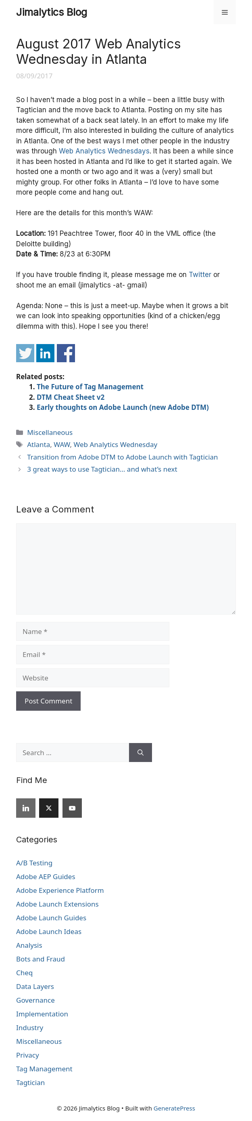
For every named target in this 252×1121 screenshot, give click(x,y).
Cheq (24, 972)
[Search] (140, 752)
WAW (62, 444)
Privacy (27, 1055)
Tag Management (44, 1068)
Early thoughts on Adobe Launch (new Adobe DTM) (123, 407)
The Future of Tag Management (90, 386)
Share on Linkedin (45, 353)
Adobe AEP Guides (45, 876)
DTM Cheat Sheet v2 (70, 397)
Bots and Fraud (40, 959)
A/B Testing (34, 862)
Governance (35, 1000)
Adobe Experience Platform (60, 890)
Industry (29, 1027)
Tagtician (30, 1082)
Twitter (200, 275)
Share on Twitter (25, 353)
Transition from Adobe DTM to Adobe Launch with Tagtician (122, 457)
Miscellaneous (50, 432)
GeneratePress (174, 1108)
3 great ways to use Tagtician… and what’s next (102, 469)
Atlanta (38, 444)
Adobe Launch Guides (51, 917)
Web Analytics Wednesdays (104, 151)
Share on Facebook (66, 353)
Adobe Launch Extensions (57, 904)
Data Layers (35, 986)
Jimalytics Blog (51, 12)
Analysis (29, 945)
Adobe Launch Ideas (48, 931)
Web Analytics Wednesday (116, 444)
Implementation (42, 1013)
